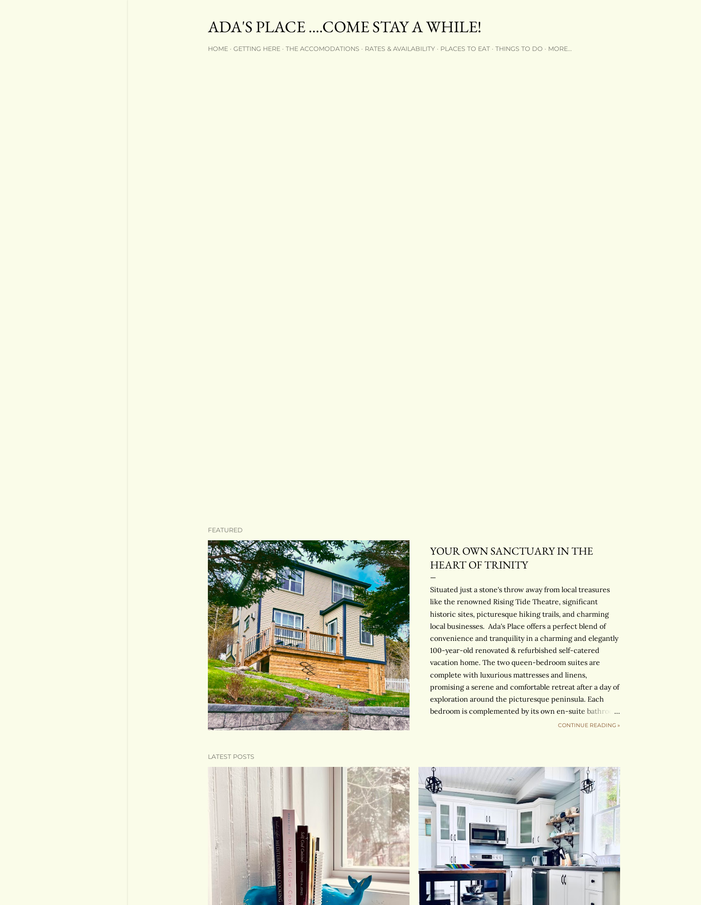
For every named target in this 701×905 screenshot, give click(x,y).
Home (218, 49)
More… (560, 49)
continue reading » (589, 725)
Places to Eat (465, 49)
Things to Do (519, 49)
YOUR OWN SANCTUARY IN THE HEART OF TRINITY (511, 558)
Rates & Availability (400, 49)
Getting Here (256, 49)
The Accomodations (322, 49)
